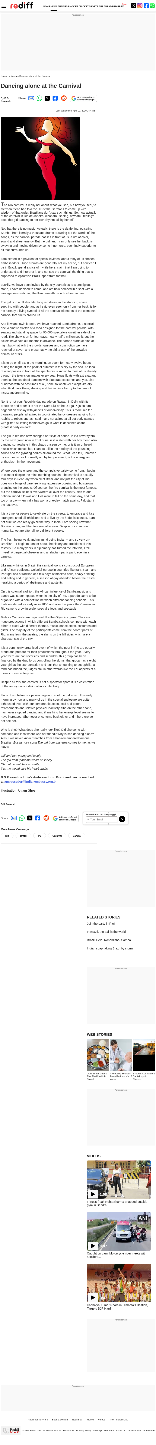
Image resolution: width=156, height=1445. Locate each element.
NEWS (54, 6)
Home (4, 76)
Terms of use (134, 1430)
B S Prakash (5, 99)
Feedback (109, 1430)
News (14, 76)
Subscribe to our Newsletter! (101, 814)
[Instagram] (140, 5)
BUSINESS (63, 6)
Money (90, 1419)
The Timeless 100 (118, 1419)
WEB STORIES (99, 1035)
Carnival (57, 836)
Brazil (23, 836)
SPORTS (93, 6)
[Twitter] (133, 5)
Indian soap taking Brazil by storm (110, 948)
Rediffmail (77, 1419)
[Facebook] (146, 5)
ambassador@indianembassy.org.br (30, 781)
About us (120, 1430)
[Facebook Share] (55, 98)
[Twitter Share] (47, 98)
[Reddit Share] (63, 98)
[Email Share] (30, 98)
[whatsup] (153, 5)
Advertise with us (52, 1430)
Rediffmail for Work (38, 1419)
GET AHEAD (105, 6)
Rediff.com (35, 1430)
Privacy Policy (83, 1430)
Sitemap (97, 1430)
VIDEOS (94, 1156)
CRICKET (84, 6)
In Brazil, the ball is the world (106, 931)
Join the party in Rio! (101, 923)
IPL (39, 836)
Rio (7, 836)
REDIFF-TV (118, 6)
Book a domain (60, 1419)
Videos (101, 1419)
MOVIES (74, 6)
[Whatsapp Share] (39, 98)
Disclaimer (68, 1430)
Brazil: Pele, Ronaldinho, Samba (109, 940)
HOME (46, 6)
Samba (76, 836)
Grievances (149, 1430)
